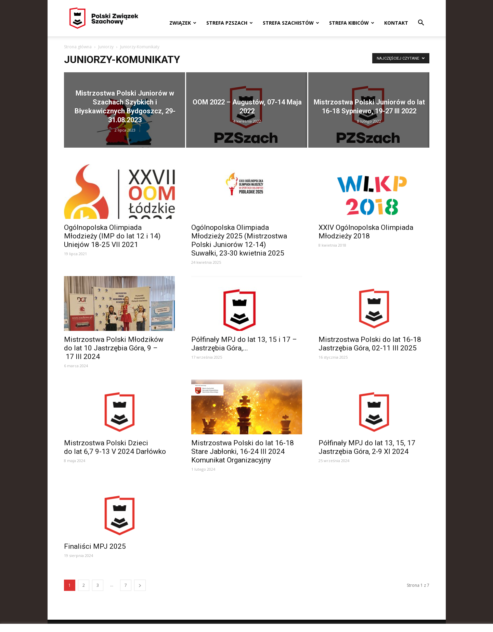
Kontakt (396, 23)
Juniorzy (106, 47)
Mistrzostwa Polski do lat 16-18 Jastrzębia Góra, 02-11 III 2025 (370, 343)
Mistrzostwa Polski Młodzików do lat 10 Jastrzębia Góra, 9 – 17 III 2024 (114, 348)
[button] (421, 23)
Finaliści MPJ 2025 (95, 546)
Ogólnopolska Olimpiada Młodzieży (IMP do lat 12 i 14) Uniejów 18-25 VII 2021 (112, 236)
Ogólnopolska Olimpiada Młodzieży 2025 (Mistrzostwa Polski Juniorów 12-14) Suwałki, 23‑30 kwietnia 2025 (239, 240)
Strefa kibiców (351, 23)
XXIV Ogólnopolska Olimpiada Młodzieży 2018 (366, 231)
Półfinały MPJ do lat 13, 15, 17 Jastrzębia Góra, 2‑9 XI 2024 (367, 447)
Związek (182, 23)
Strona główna (78, 47)
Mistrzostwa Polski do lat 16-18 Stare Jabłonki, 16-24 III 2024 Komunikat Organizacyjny (242, 451)
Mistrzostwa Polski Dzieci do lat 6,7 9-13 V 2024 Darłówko (115, 447)
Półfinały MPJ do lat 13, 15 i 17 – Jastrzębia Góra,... (244, 343)
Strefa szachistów (291, 23)
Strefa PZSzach (229, 23)
